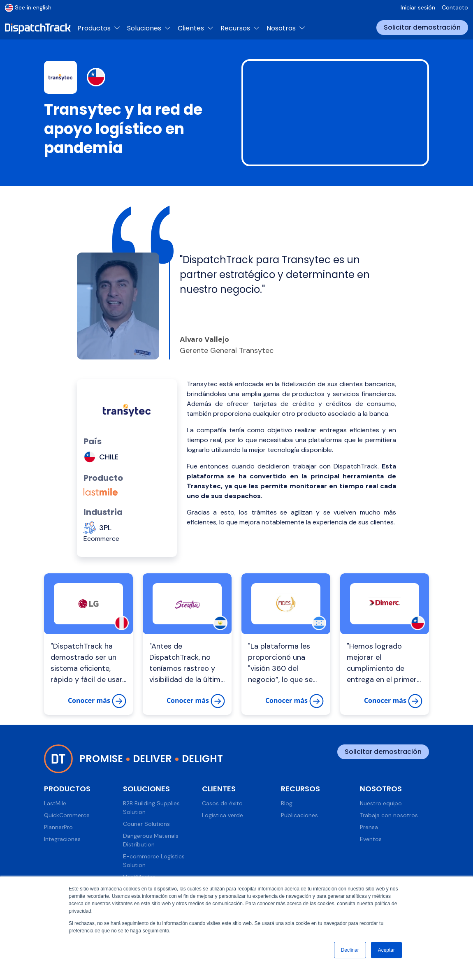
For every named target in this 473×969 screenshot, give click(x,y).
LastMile (55, 803)
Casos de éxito (222, 803)
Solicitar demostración (422, 27)
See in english (28, 7)
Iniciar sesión (418, 7)
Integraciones (62, 839)
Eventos (371, 839)
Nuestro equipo (381, 803)
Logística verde (222, 815)
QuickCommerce (67, 815)
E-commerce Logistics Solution (154, 861)
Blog (286, 803)
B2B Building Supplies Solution (151, 808)
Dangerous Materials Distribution (151, 840)
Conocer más (97, 701)
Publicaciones (299, 815)
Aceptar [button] (386, 950)
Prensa (369, 827)
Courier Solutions (146, 824)
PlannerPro (58, 827)
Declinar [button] (350, 950)
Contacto (455, 7)
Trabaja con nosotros (389, 815)
